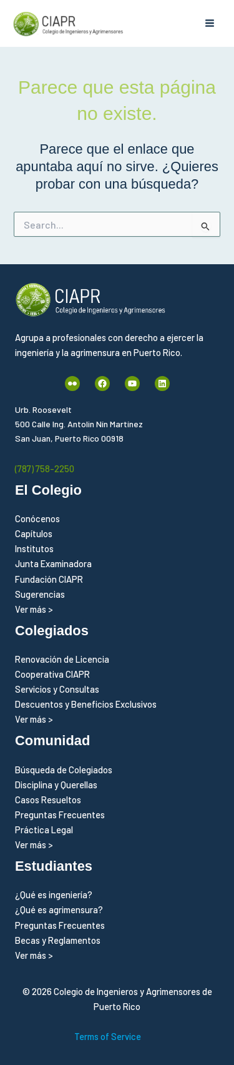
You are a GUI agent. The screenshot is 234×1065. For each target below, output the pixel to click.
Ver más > (34, 609)
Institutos (34, 548)
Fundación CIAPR (49, 579)
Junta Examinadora (53, 563)
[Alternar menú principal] (210, 24)
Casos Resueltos (48, 799)
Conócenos (37, 518)
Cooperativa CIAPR (52, 674)
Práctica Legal (44, 829)
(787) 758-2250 (44, 468)
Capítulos (33, 533)
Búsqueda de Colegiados (63, 769)
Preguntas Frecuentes (60, 814)
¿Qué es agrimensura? (59, 909)
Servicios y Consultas (57, 689)
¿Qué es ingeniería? (53, 894)
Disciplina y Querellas (56, 784)
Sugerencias (40, 594)
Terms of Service (107, 1036)
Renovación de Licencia (62, 659)
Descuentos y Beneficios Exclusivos (86, 704)
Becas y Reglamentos (57, 940)
